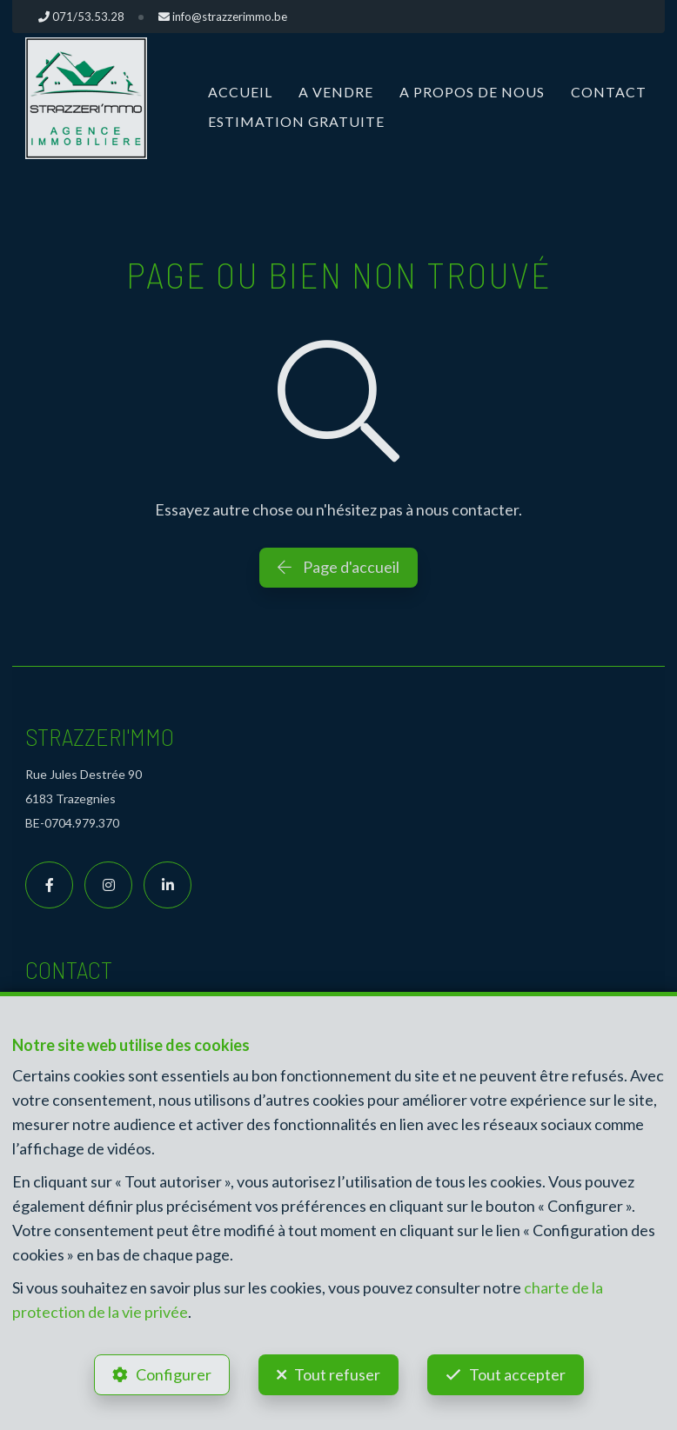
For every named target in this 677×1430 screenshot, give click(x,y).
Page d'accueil (338, 566)
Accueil (240, 91)
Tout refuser (337, 1374)
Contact (609, 91)
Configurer (173, 1374)
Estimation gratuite (296, 121)
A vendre (335, 91)
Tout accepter (517, 1374)
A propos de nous (472, 91)
